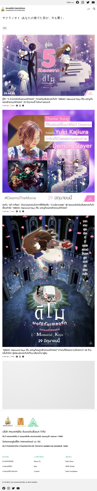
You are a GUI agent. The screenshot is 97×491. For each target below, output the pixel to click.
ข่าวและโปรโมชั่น (7, 461)
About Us (37, 461)
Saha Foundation (71, 471)
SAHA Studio (70, 466)
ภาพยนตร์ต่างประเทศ (9, 471)
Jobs (35, 466)
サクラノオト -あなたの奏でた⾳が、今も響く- (33, 18)
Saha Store (69, 461)
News (4, 28)
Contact (37, 471)
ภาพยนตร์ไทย (7, 466)
